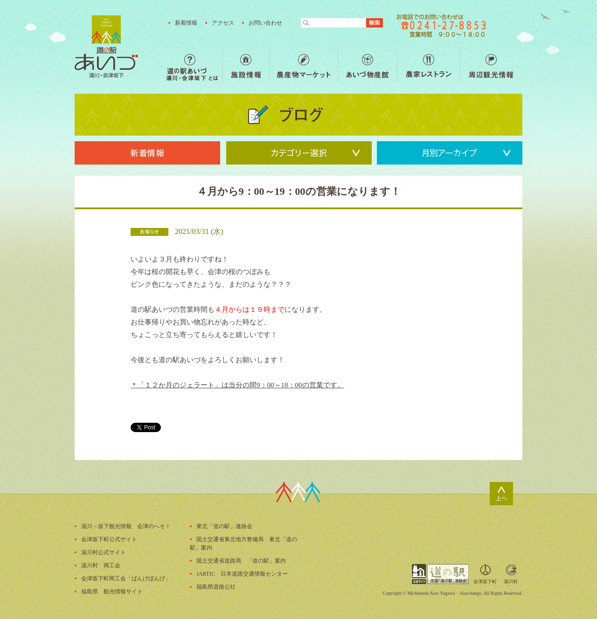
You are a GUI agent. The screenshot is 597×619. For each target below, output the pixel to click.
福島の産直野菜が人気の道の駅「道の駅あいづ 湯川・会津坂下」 (106, 46)
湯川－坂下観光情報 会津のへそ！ (126, 526)
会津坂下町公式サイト (109, 539)
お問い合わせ (265, 23)
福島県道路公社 (216, 587)
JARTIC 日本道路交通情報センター (242, 574)
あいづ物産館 (367, 66)
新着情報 (186, 23)
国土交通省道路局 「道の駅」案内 (241, 560)
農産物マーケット (303, 66)
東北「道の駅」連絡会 (224, 526)
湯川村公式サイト (103, 552)
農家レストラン (428, 66)
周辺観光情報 (491, 66)
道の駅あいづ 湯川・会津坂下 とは (194, 66)
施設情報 (245, 66)
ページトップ (501, 493)
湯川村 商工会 (100, 565)
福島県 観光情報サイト (112, 591)
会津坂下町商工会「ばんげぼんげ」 (126, 578)
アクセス (223, 23)
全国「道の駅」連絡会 (440, 574)
